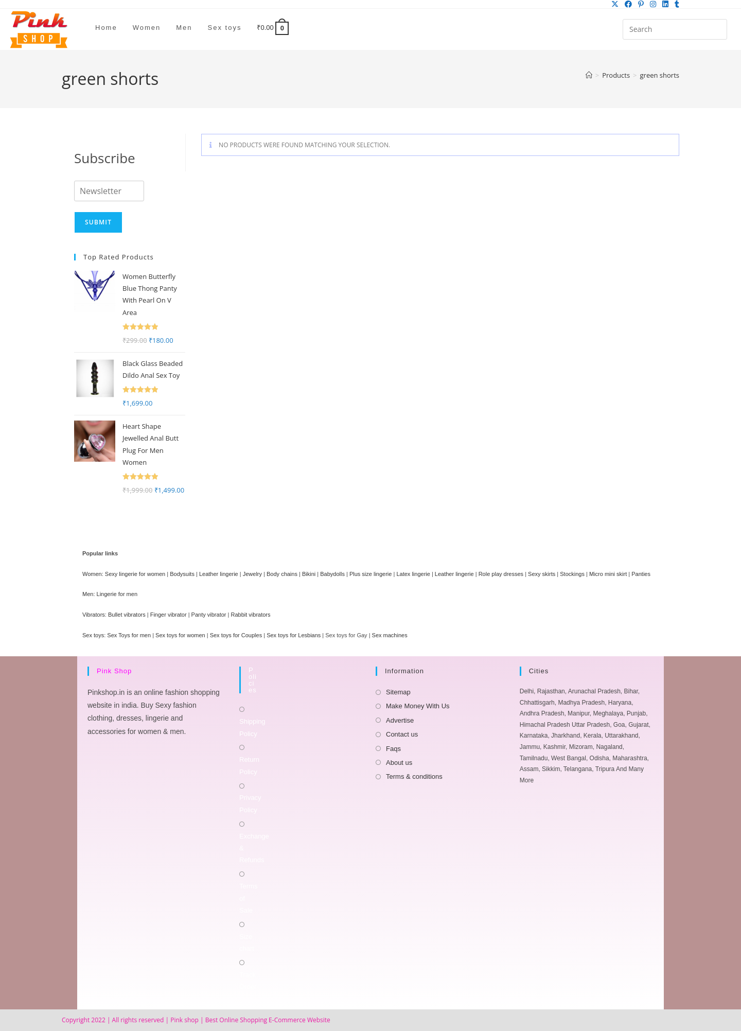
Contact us (402, 734)
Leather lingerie (218, 574)
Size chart (246, 942)
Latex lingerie (413, 574)
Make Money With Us (418, 706)
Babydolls (332, 574)
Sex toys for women (180, 635)
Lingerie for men (117, 594)
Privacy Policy (250, 803)
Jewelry (252, 574)
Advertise (400, 720)
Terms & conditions (414, 776)
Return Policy (249, 765)
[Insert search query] (675, 29)
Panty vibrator (208, 614)
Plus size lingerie (370, 574)
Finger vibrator (168, 614)
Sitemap (398, 692)
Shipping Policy (252, 727)
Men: (88, 594)
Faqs (393, 749)
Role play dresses (501, 574)
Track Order (247, 980)
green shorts (659, 75)
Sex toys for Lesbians (294, 635)
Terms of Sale (248, 898)
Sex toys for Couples (236, 635)
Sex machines (390, 635)
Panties (640, 574)
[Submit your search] (717, 28)
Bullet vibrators (127, 614)
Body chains (282, 574)
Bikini (308, 574)
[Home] (589, 75)
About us (399, 762)
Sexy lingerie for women (135, 574)
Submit (98, 222)
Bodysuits (182, 574)
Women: (92, 574)
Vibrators (93, 614)
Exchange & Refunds (254, 848)
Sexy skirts (541, 574)
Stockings (572, 574)
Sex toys (93, 635)
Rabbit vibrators (250, 614)
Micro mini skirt (608, 574)
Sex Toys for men (129, 635)
